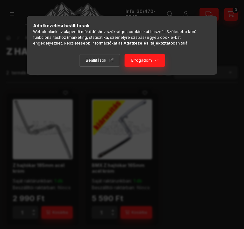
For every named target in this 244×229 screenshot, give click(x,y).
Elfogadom (141, 60)
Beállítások (96, 60)
